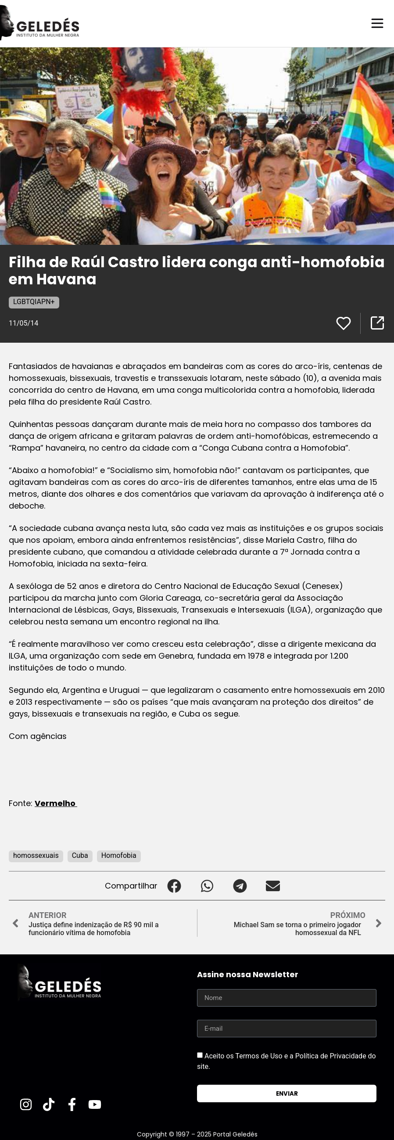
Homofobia (118, 855)
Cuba (80, 855)
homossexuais (36, 855)
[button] (174, 885)
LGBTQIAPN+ (34, 301)
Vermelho (56, 802)
